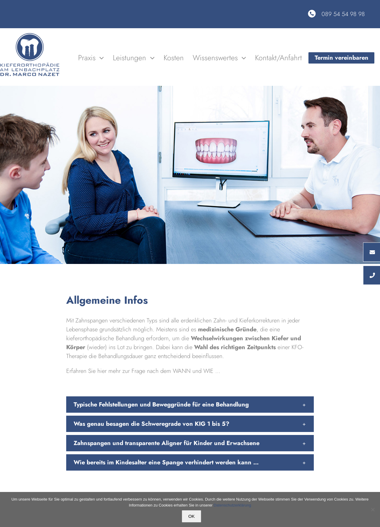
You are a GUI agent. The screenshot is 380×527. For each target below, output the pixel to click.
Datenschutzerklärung (232, 505)
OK (191, 516)
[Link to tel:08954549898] (312, 14)
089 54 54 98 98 (343, 14)
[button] (190, 404)
